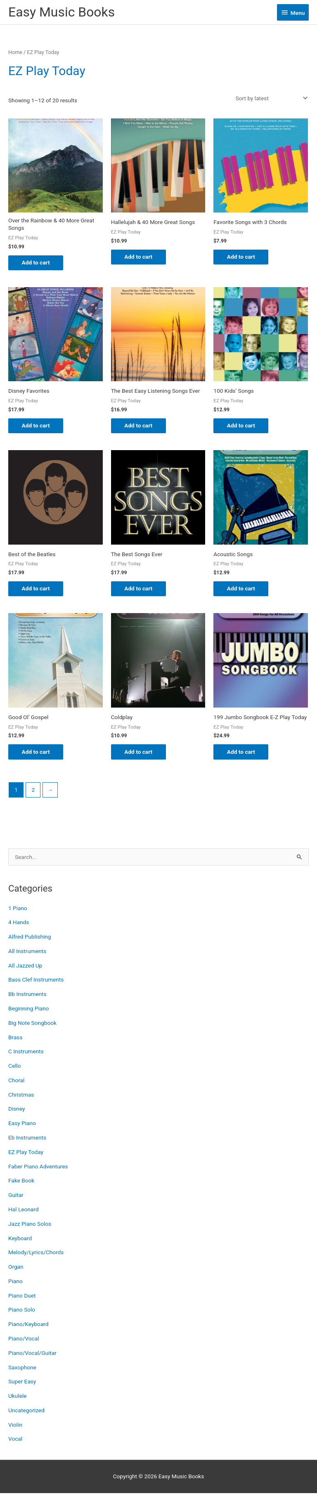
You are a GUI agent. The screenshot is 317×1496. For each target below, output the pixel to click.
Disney (16, 1111)
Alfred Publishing (29, 939)
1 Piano (17, 910)
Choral (16, 1082)
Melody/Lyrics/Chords (36, 1255)
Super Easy (22, 1384)
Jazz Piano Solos (29, 1226)
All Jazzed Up (25, 968)
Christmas (21, 1097)
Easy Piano (22, 1126)
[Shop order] (270, 98)
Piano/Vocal (23, 1341)
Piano (15, 1283)
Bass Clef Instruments (36, 982)
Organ (16, 1269)
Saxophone (22, 1369)
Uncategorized (26, 1412)
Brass (15, 1039)
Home (15, 52)
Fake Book (21, 1183)
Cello (14, 1068)
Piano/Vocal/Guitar (32, 1355)
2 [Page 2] (33, 792)
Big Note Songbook (32, 1025)
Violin (15, 1427)
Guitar (16, 1197)
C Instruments (26, 1054)
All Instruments (27, 953)
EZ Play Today (25, 1154)
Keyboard (20, 1240)
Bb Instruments (27, 996)
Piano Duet (21, 1298)
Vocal (15, 1441)
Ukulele (17, 1398)
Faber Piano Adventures (38, 1169)
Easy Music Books (61, 12)
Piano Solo (21, 1312)
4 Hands (18, 925)
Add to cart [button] (39, 263)
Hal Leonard (23, 1211)
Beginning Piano (28, 1011)
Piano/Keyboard (28, 1327)
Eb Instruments (27, 1140)
